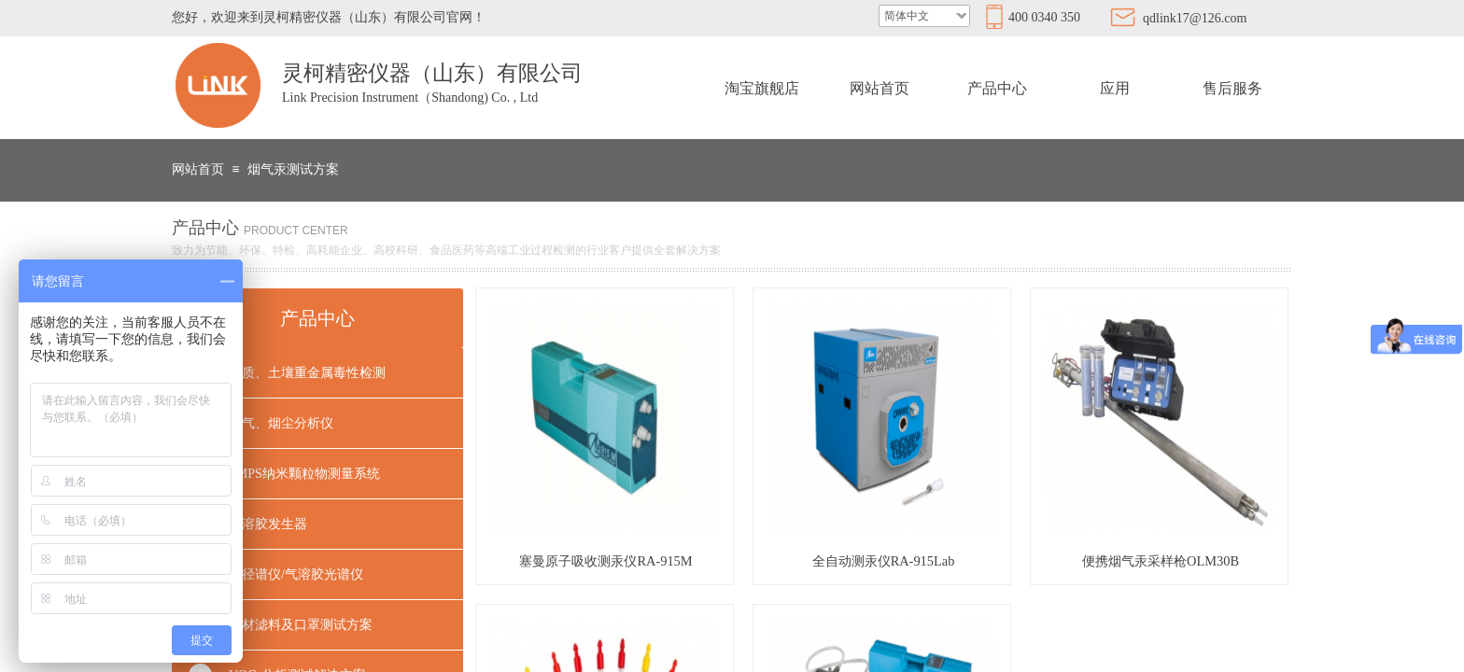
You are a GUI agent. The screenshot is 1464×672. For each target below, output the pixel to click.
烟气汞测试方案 (293, 169)
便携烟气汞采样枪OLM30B (1160, 560)
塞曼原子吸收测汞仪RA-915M (605, 560)
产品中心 (997, 88)
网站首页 (879, 88)
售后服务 (1232, 88)
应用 (1115, 88)
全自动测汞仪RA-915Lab (883, 560)
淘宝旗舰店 (762, 88)
